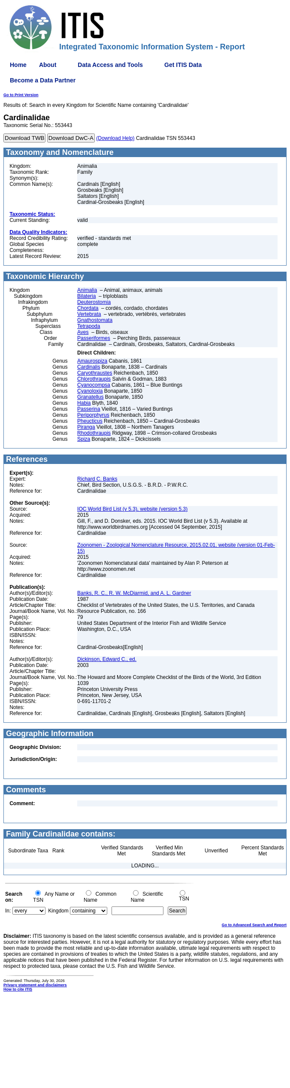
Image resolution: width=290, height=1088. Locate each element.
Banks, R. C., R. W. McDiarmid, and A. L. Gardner (134, 593)
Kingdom (58, 911)
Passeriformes (93, 338)
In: (8, 911)
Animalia (87, 290)
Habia (84, 403)
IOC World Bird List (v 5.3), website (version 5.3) (132, 509)
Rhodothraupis (94, 433)
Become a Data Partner (43, 80)
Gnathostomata (94, 320)
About (47, 64)
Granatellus (90, 397)
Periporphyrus (93, 415)
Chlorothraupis (94, 379)
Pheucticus (90, 421)
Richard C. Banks (97, 479)
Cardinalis (88, 367)
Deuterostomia (94, 302)
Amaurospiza (92, 361)
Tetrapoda (88, 326)
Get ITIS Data (183, 64)
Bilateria (86, 296)
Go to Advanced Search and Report (254, 925)
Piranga (86, 427)
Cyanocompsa (93, 385)
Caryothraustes (94, 373)
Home (18, 64)
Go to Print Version (21, 95)
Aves (82, 332)
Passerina (88, 409)
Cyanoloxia (90, 391)
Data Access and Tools (110, 64)
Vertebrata (89, 314)
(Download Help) (115, 138)
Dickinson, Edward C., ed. (106, 659)
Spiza (83, 439)
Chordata (87, 308)
